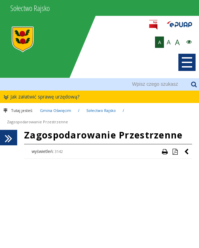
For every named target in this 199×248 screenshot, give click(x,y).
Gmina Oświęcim (55, 110)
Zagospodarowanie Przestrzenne (37, 121)
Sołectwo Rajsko (101, 110)
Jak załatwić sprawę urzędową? (43, 97)
